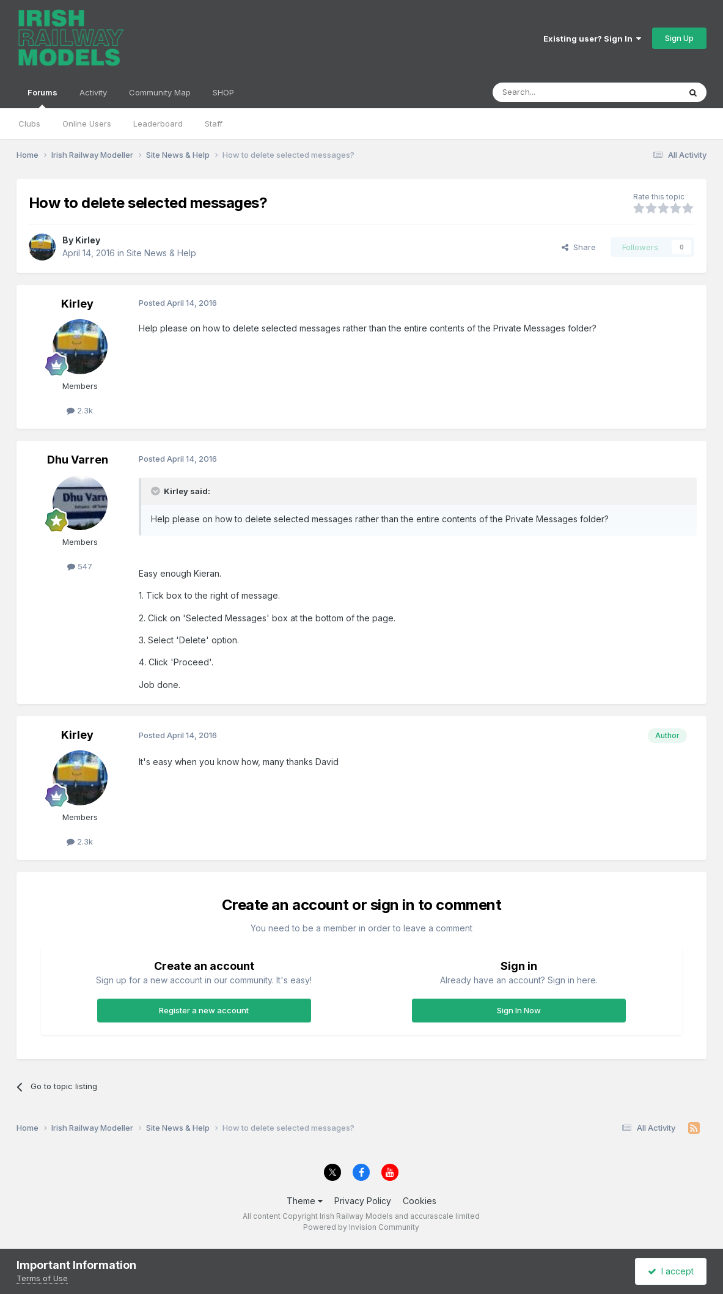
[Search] (555, 92)
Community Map (160, 92)
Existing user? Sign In (592, 38)
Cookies (419, 1201)
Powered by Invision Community (361, 1227)
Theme (305, 1201)
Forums (42, 97)
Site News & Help (161, 253)
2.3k (80, 410)
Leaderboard (158, 123)
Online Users (86, 123)
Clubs (29, 123)
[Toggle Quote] (156, 491)
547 (79, 566)
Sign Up (679, 38)
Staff (213, 123)
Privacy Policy (362, 1201)
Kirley (87, 240)
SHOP (223, 92)
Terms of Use (42, 1278)
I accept (671, 1271)
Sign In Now (519, 1010)
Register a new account (204, 1010)
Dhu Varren (77, 459)
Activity (93, 92)
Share (579, 247)
